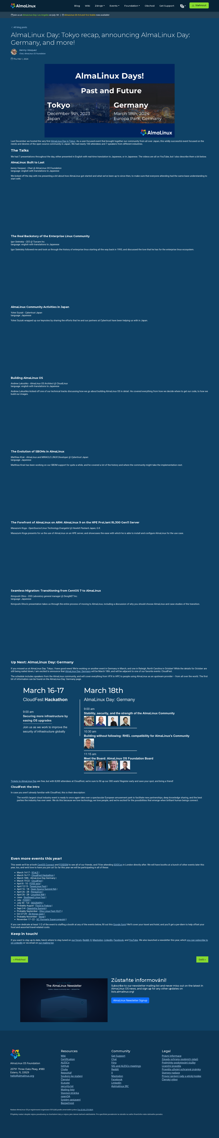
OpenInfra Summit (36, 908)
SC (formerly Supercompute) (51, 919)
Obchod (150, 5)
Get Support (166, 5)
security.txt (67, 1086)
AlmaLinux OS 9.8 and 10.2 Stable (79, 14)
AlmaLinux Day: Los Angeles (35, 14)
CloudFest (37, 880)
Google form (119, 924)
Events (114, 5)
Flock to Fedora (43, 905)
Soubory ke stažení (72, 1076)
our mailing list (46, 943)
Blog (77, 5)
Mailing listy (68, 1089)
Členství (65, 1079)
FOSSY (26, 900)
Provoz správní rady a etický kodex (181, 1076)
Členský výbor (170, 1079)
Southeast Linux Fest (34, 897)
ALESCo (65, 1062)
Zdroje (99, 5)
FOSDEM (63, 864)
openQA (65, 1096)
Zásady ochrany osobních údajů (180, 1059)
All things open (36, 914)
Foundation (131, 5)
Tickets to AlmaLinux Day (24, 781)
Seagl (41, 916)
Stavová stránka (70, 1093)
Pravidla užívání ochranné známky (181, 1069)
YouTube (133, 940)
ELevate (65, 1083)
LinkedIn (108, 940)
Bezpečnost (67, 1103)
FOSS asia (35, 883)
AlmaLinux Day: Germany (78, 671)
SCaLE (35, 872)
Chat (114, 1059)
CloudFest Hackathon (43, 875)
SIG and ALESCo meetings (126, 1066)
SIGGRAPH (36, 903)
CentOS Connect (45, 864)
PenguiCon (36, 891)
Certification (68, 1059)
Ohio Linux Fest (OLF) (50, 911)
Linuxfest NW (38, 894)
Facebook (119, 940)
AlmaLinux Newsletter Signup (130, 1000)
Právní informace (172, 1056)
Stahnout (199, 5)
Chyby (64, 1069)
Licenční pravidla (171, 1066)
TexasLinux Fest (38, 886)
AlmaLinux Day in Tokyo (63, 141)
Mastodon (98, 940)
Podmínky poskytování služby (179, 1062)
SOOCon (118, 864)
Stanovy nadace (171, 1072)
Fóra (113, 1062)
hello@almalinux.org (22, 1075)
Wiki (87, 5)
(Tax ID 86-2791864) (85, 1109)
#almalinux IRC (120, 1086)
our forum (76, 940)
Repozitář (66, 1072)
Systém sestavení (71, 1099)
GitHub (65, 1066)
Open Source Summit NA (43, 889)
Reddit (86, 940)
